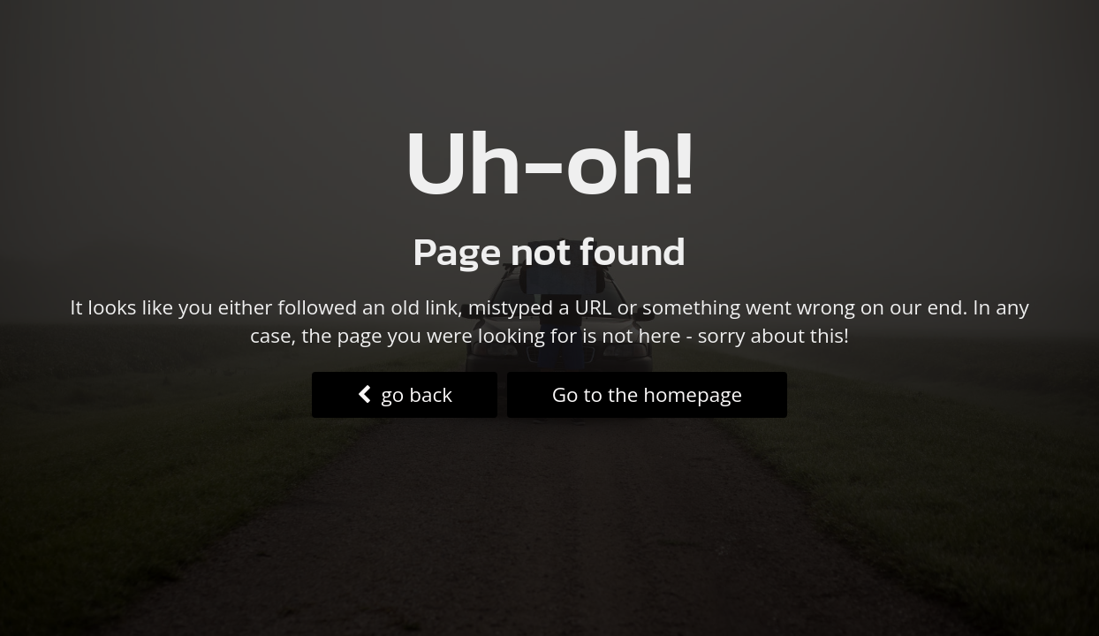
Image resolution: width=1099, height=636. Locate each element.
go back (404, 394)
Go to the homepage (647, 394)
